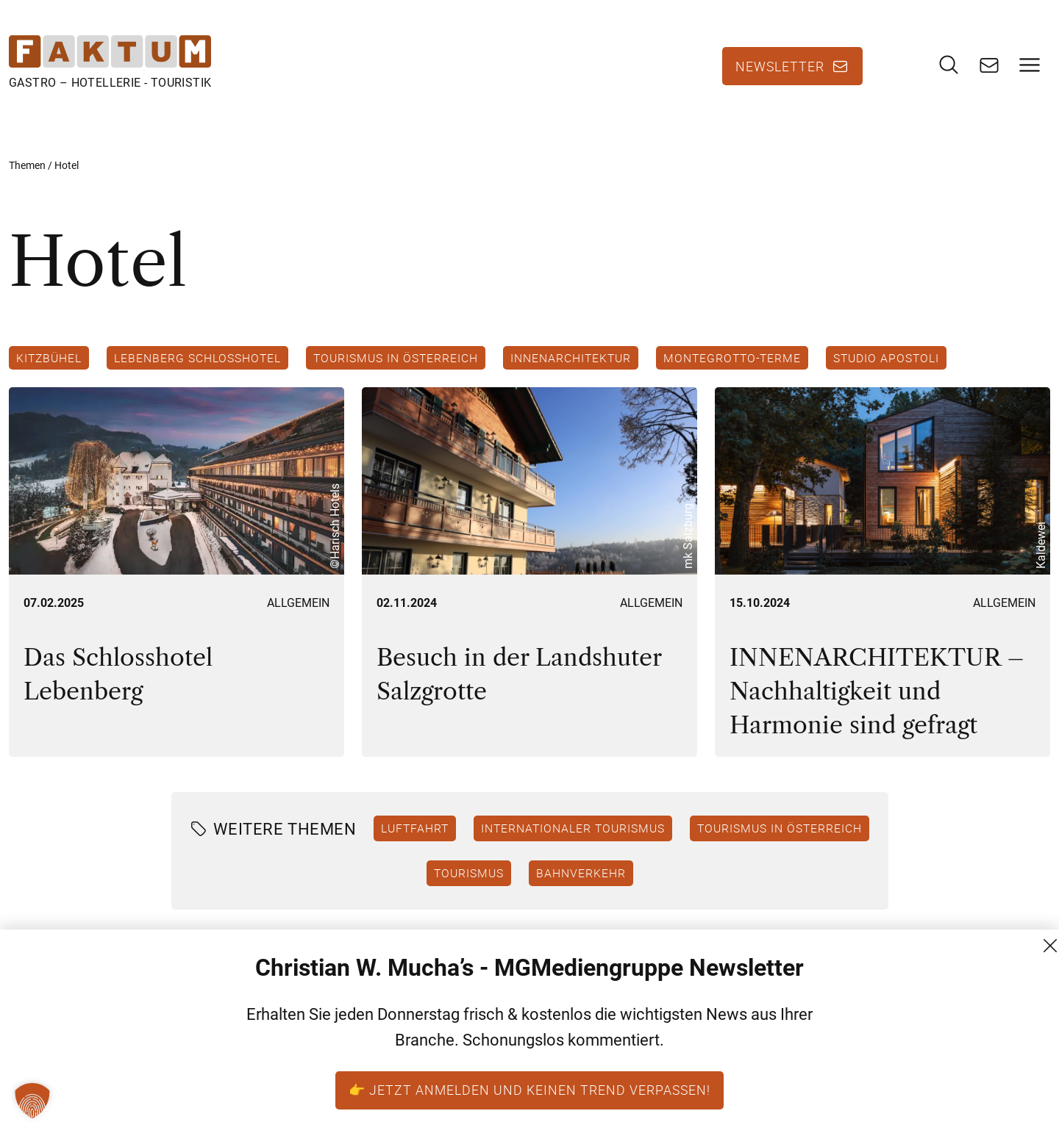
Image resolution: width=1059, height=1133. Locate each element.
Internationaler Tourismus (573, 828)
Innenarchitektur (570, 358)
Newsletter (779, 66)
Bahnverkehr (581, 873)
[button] (32, 1100)
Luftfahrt (415, 828)
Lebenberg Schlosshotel (197, 358)
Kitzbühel (49, 358)
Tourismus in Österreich (395, 358)
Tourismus (469, 873)
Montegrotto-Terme (732, 358)
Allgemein (298, 603)
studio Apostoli (886, 358)
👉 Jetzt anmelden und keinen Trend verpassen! (529, 1089)
